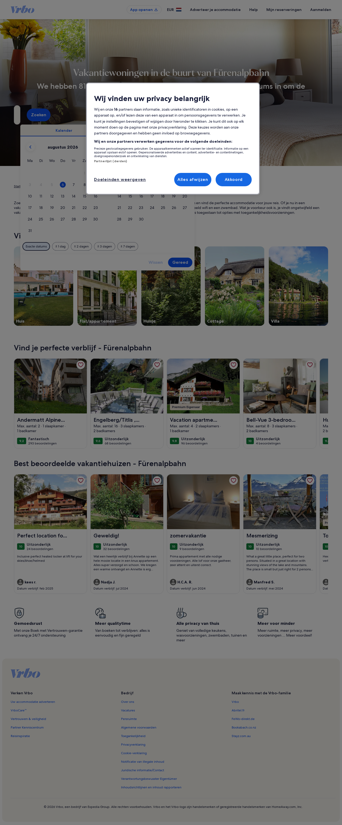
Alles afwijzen (192, 179)
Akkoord (234, 179)
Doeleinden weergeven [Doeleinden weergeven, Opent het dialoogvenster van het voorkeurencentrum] (120, 179)
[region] (173, 139)
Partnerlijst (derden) (110, 161)
